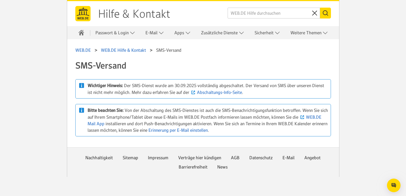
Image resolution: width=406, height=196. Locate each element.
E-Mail (289, 157)
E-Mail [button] (154, 33)
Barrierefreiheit (193, 167)
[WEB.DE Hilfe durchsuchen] (274, 13)
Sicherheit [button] (267, 33)
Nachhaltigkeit (99, 157)
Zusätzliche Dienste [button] (222, 33)
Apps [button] (182, 33)
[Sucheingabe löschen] (314, 13)
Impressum (158, 157)
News (222, 167)
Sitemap (130, 157)
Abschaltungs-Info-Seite (219, 92)
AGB (235, 157)
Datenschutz (261, 157)
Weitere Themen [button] (309, 33)
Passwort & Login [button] (115, 33)
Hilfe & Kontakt (134, 14)
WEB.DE (83, 13)
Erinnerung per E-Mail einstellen (178, 130)
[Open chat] (394, 185)
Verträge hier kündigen (199, 157)
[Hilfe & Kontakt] (81, 32)
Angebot (312, 157)
